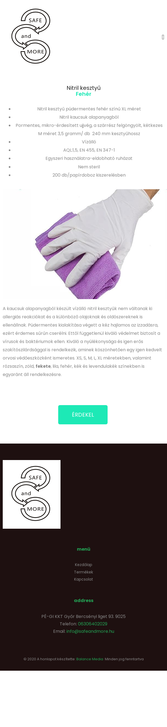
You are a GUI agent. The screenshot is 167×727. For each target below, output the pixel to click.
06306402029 (92, 624)
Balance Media (89, 659)
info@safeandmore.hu (90, 631)
